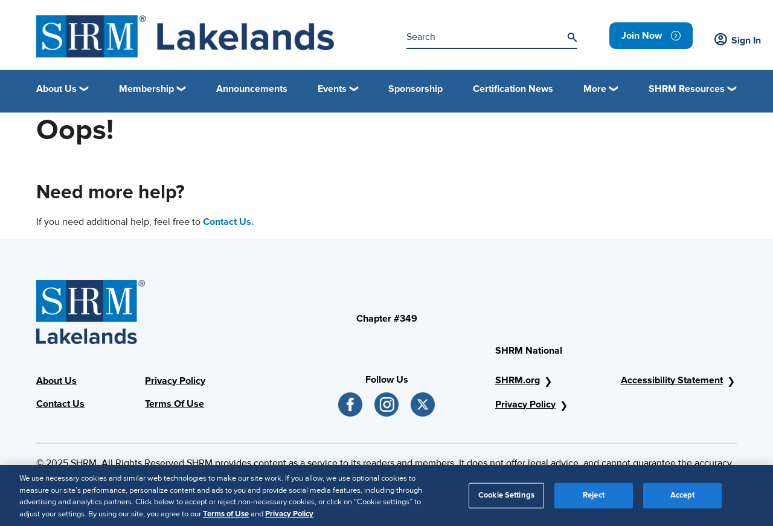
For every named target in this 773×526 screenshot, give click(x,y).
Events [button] (332, 89)
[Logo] (185, 36)
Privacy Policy (175, 381)
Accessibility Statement (672, 380)
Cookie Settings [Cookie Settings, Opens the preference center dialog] (506, 499)
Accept (682, 499)
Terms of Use (226, 518)
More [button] (594, 89)
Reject (594, 499)
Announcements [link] (251, 89)
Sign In (737, 40)
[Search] (572, 37)
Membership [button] (146, 89)
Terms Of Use (174, 404)
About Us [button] (56, 89)
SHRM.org (517, 380)
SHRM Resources (687, 89)
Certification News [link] (513, 89)
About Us (56, 381)
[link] (651, 35)
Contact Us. (228, 222)
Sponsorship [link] (415, 89)
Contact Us (60, 404)
